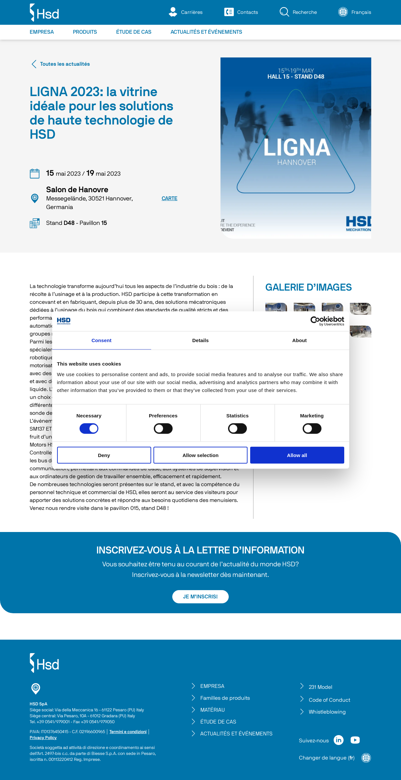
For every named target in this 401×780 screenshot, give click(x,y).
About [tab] (299, 340)
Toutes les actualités (60, 64)
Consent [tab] (101, 340)
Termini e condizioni (128, 732)
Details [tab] (200, 340)
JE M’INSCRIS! (200, 596)
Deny (104, 455)
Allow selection (200, 455)
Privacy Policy (43, 738)
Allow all (297, 455)
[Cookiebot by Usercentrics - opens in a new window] (315, 321)
